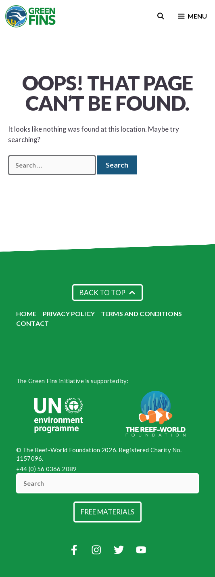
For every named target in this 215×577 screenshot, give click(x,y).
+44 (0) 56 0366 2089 (46, 468)
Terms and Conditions (141, 313)
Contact (32, 323)
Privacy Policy (69, 313)
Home (26, 313)
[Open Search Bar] (160, 16)
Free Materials (107, 512)
